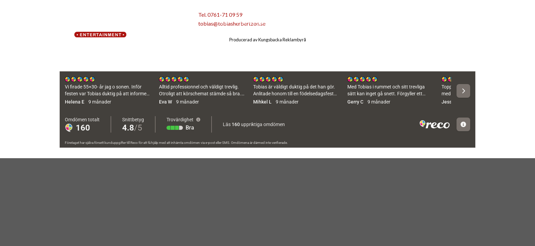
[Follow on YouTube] (469, 22)
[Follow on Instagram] (457, 22)
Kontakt (362, 22)
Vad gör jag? (294, 22)
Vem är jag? (251, 22)
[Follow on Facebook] (444, 22)
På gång (332, 22)
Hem (223, 22)
